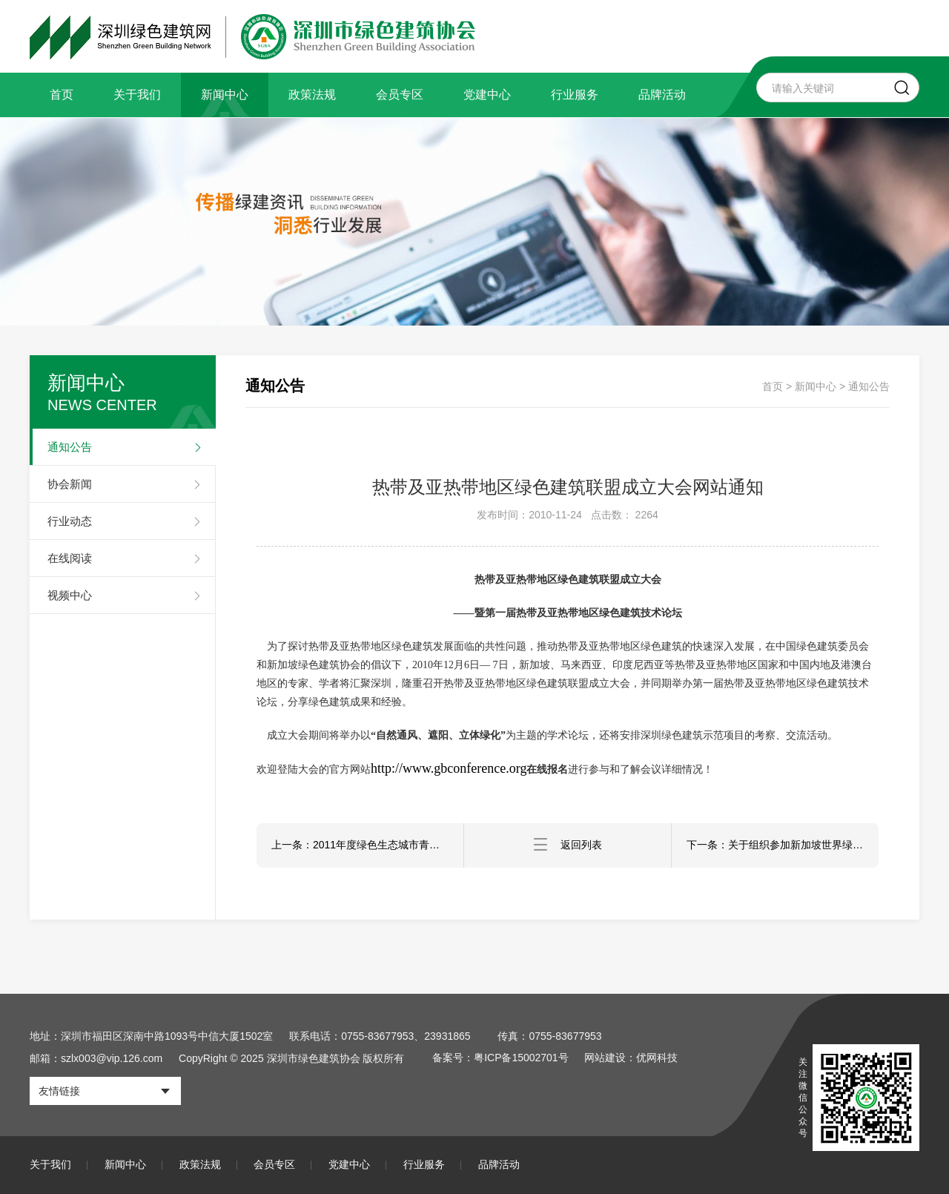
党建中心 (487, 94)
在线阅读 (69, 558)
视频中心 (69, 595)
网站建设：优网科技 (631, 1058)
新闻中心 (224, 94)
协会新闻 (69, 484)
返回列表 (568, 845)
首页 (61, 94)
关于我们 (137, 94)
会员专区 (399, 94)
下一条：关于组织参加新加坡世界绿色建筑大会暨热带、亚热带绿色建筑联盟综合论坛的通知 (783, 845)
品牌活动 (662, 94)
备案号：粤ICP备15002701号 (500, 1058)
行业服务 (574, 94)
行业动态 (69, 521)
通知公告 (69, 447)
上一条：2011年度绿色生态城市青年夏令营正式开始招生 (367, 845)
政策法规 (312, 94)
